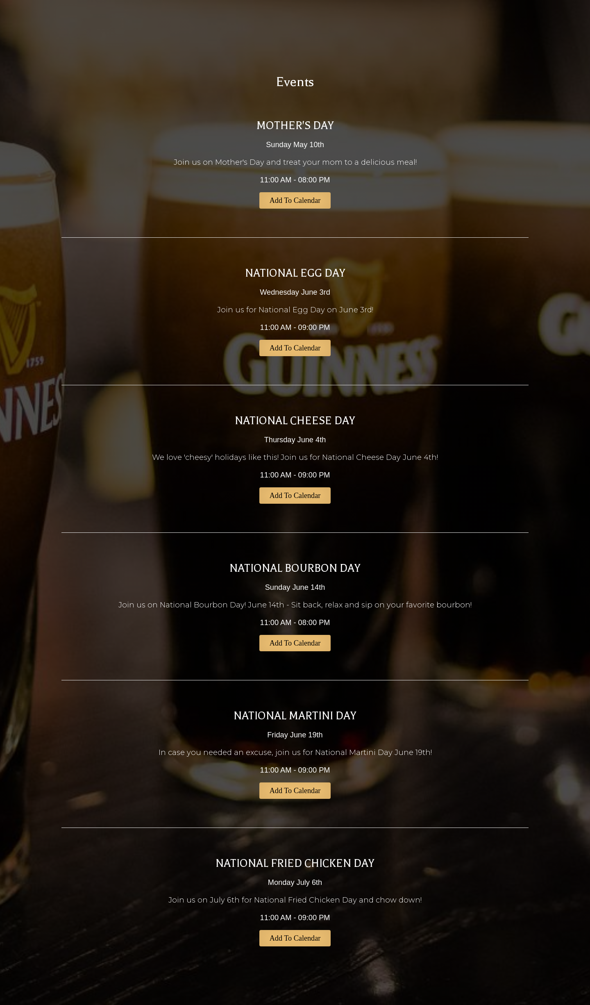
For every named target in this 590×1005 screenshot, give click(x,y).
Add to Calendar (295, 200)
